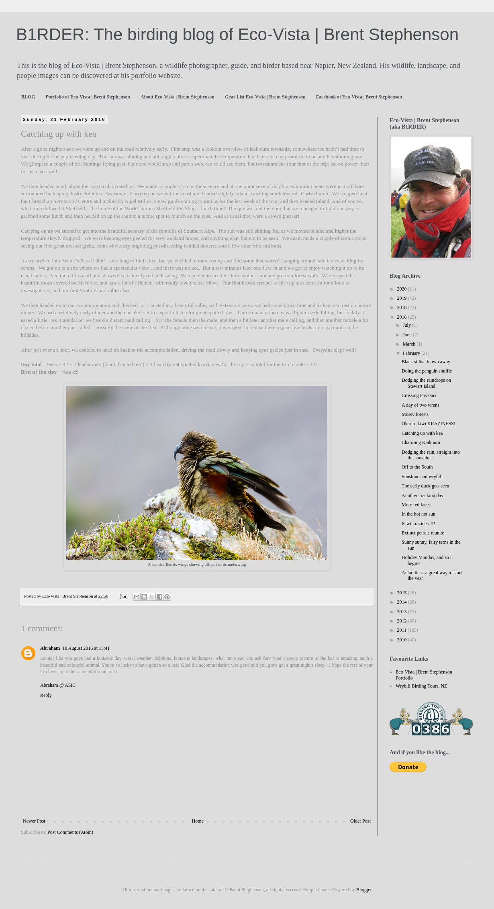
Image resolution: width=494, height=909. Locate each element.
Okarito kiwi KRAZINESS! (428, 423)
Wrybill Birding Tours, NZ (421, 686)
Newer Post (34, 821)
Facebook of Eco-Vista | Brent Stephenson (359, 97)
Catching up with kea (422, 433)
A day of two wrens (420, 405)
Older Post (360, 821)
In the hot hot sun (418, 514)
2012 (402, 621)
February (412, 353)
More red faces (416, 505)
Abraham (50, 648)
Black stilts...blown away (426, 361)
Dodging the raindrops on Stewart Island (426, 383)
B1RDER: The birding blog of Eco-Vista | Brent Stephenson (237, 34)
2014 (402, 602)
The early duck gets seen (425, 486)
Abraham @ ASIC (58, 685)
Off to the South (417, 467)
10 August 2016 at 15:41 (86, 648)
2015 (402, 593)
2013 (402, 611)
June (408, 335)
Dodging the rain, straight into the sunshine (431, 455)
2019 (402, 298)
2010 (402, 640)
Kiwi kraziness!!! (418, 523)
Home (198, 821)
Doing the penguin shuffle (427, 371)
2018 (402, 307)
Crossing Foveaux (419, 395)
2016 (402, 317)
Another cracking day (422, 495)
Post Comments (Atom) (70, 832)
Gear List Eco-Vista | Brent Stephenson (265, 97)
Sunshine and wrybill (422, 476)
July (407, 325)
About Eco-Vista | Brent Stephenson (177, 97)
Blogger (364, 890)
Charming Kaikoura (421, 442)
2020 (402, 289)
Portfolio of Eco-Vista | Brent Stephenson (88, 97)
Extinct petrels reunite (423, 533)
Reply (46, 695)
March (409, 344)
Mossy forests (415, 414)
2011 (402, 630)
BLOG (28, 97)
